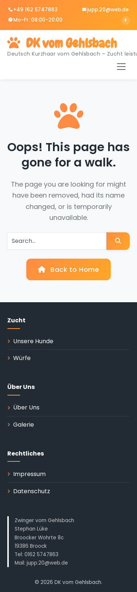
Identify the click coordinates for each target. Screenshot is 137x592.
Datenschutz (31, 491)
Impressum (29, 474)
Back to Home (68, 269)
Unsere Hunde (33, 341)
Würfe (22, 358)
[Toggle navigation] (121, 66)
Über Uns (26, 407)
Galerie (23, 424)
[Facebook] (126, 20)
